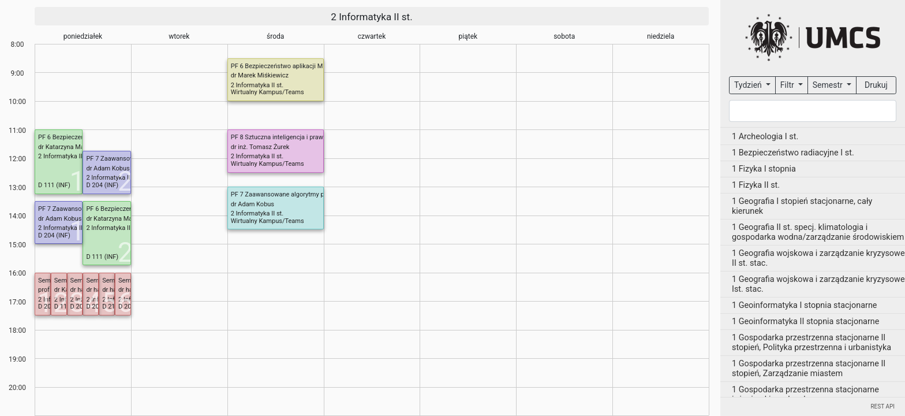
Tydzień (749, 85)
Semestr (828, 85)
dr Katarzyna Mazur (65, 147)
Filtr (788, 85)
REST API (882, 406)
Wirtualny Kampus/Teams (267, 92)
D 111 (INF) (54, 185)
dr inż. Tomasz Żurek (260, 147)
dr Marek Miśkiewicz (260, 75)
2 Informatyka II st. (371, 17)
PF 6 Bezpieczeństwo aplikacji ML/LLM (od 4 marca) (305, 66)
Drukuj (876, 85)
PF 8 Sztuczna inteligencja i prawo (279, 137)
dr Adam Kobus (107, 168)
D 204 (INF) (102, 185)
